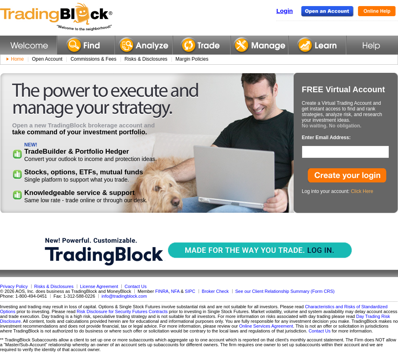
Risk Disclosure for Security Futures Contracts (122, 311)
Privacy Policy (14, 286)
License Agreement (99, 286)
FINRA (162, 291)
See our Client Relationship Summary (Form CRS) (285, 291)
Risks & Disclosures (54, 286)
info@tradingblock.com (124, 296)
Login (284, 10)
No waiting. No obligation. (331, 126)
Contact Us (135, 286)
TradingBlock (76, 17)
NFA (175, 291)
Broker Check (215, 291)
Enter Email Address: (326, 137)
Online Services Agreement (266, 326)
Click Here (362, 191)
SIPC (190, 291)
